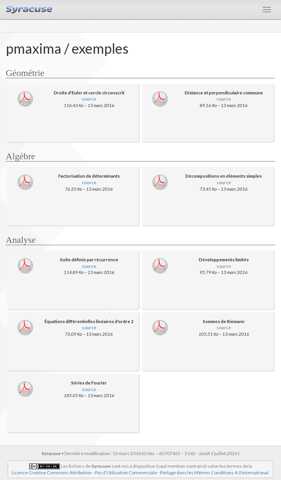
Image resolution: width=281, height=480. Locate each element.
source (89, 98)
